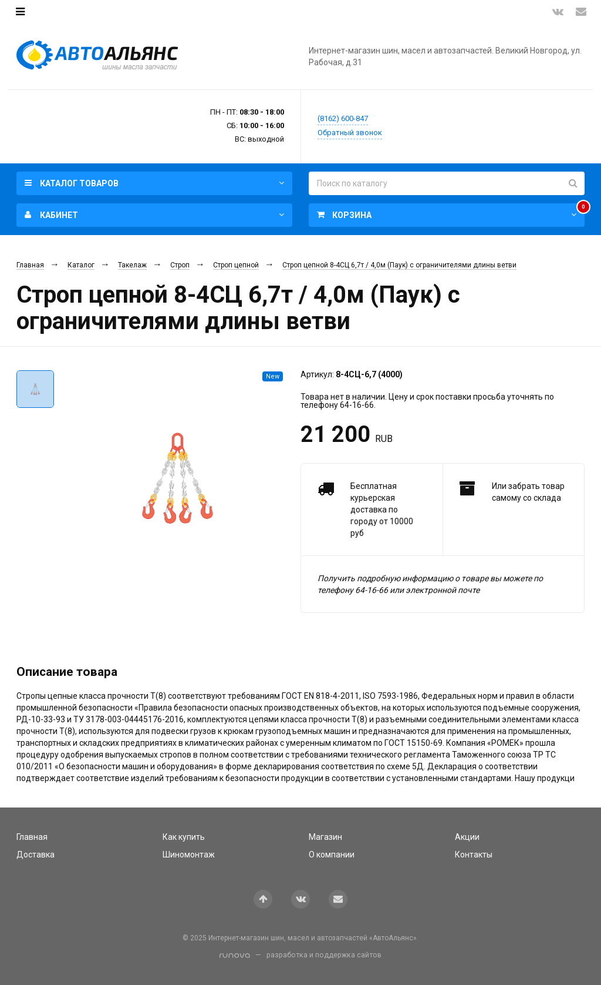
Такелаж (132, 265)
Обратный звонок (350, 132)
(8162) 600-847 (343, 118)
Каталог (80, 265)
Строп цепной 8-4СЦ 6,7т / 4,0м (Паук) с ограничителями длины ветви (399, 265)
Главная (30, 265)
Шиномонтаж (189, 854)
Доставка (35, 854)
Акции (467, 837)
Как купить (184, 837)
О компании (331, 854)
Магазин (325, 837)
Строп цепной (236, 265)
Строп (180, 265)
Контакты (473, 854)
